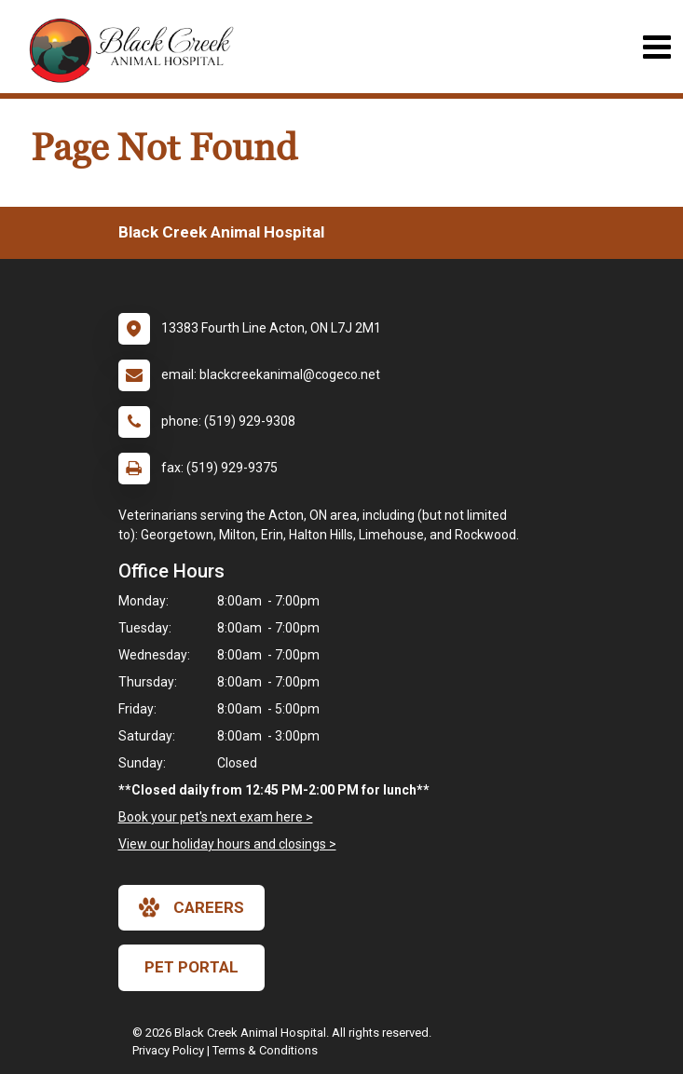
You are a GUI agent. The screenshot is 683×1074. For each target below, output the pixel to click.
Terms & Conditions (265, 1050)
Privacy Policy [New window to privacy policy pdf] (168, 1050)
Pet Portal (191, 967)
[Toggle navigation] (656, 47)
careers (191, 907)
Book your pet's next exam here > (215, 816)
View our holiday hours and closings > (227, 843)
